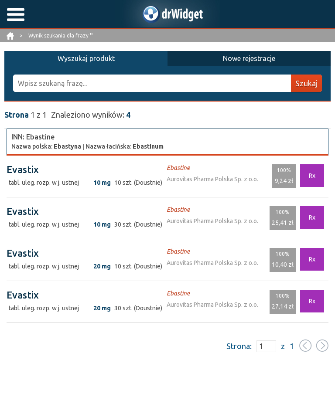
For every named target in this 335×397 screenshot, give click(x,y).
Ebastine (178, 167)
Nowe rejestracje (249, 58)
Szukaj (306, 83)
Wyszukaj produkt (86, 58)
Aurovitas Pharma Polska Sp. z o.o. (212, 179)
